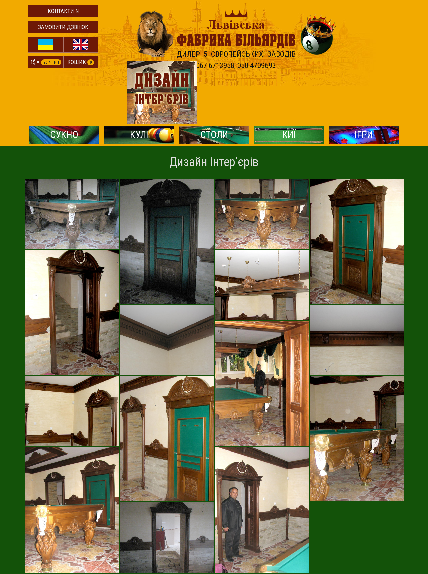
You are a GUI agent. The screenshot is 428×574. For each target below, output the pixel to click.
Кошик (81, 62)
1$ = (46, 62)
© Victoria (393, 538)
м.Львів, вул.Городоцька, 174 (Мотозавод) (71, 546)
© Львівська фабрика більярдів (59, 538)
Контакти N (63, 11)
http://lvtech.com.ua (291, 538)
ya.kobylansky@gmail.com (299, 554)
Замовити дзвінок (63, 27)
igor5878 (280, 546)
